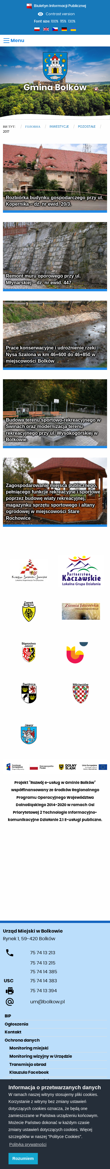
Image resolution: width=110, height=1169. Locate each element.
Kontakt (13, 1032)
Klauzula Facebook (29, 1073)
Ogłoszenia (16, 1024)
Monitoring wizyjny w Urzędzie (40, 1056)
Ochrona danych (22, 1040)
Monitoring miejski (28, 1048)
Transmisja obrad (27, 1065)
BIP (8, 1016)
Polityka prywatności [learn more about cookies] (28, 1144)
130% (71, 21)
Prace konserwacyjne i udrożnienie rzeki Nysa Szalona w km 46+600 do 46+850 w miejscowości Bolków (51, 354)
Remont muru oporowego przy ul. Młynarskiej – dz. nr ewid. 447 (43, 279)
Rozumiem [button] (23, 1158)
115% (63, 21)
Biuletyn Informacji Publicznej (56, 6)
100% (54, 21)
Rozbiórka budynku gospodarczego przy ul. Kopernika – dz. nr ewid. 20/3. (54, 201)
